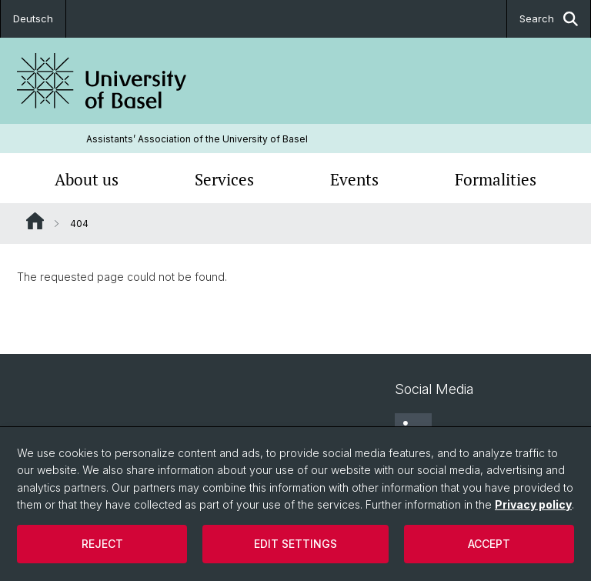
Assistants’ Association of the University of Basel (197, 139)
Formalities (495, 179)
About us (87, 179)
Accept (489, 543)
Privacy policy (533, 504)
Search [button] (548, 19)
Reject (102, 543)
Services (224, 179)
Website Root (35, 220)
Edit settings (295, 543)
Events (354, 179)
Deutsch (33, 18)
